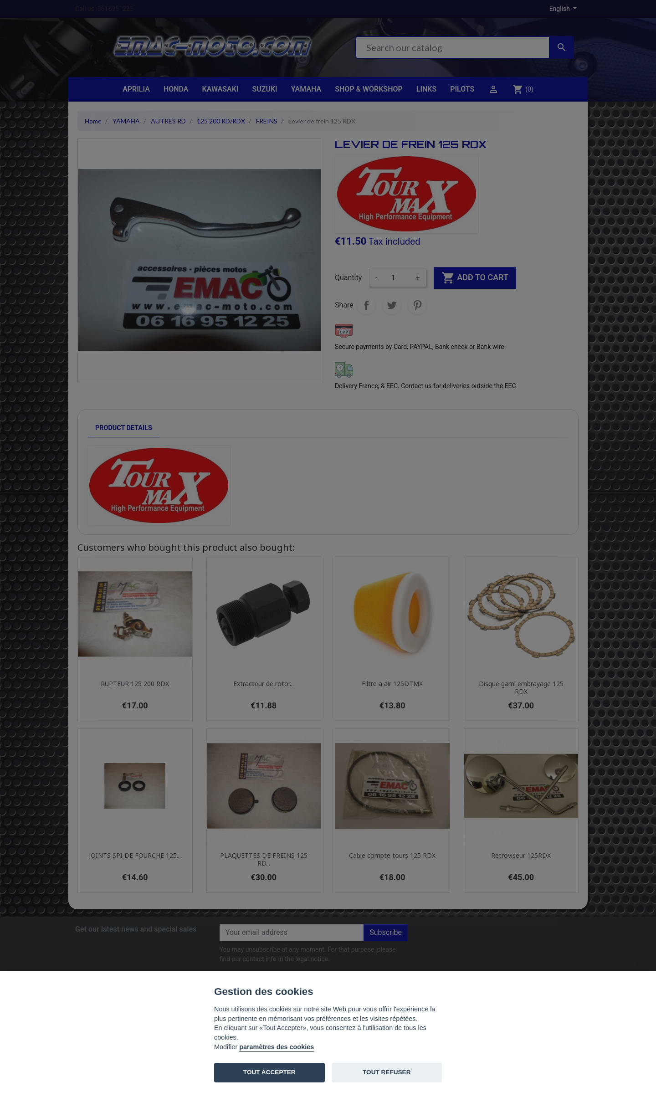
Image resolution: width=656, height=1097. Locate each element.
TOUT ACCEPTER (269, 1072)
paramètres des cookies (276, 1047)
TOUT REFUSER (386, 1072)
